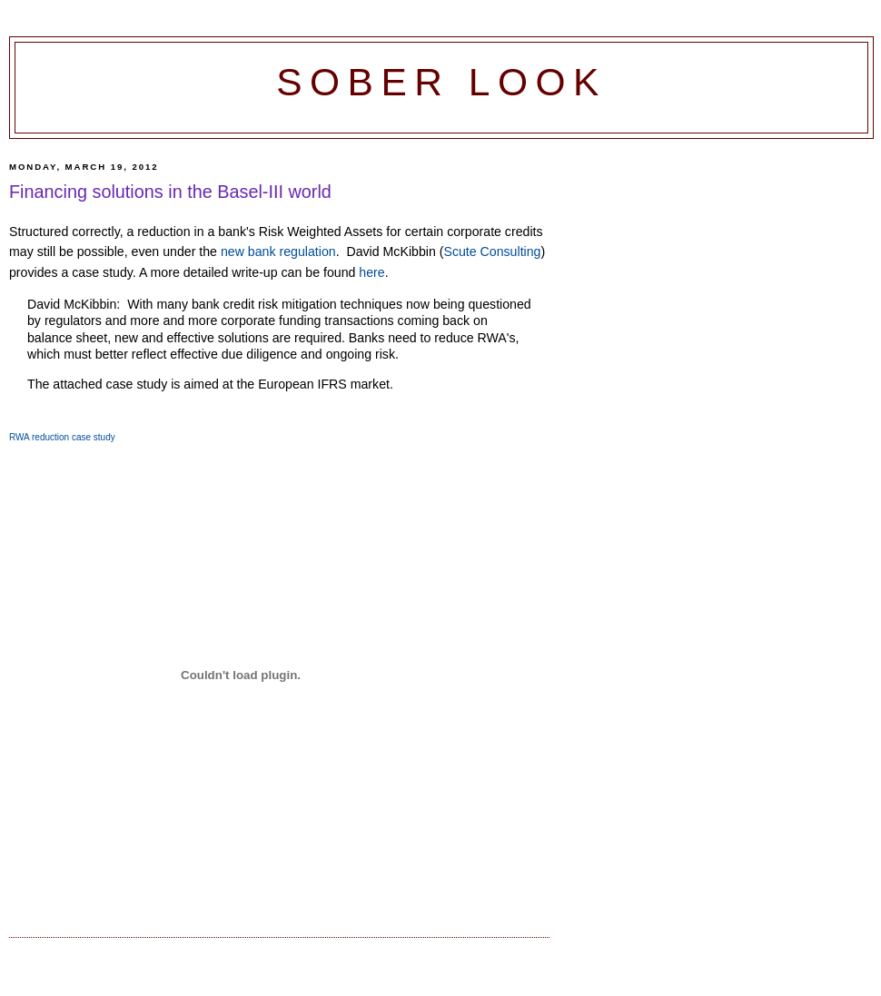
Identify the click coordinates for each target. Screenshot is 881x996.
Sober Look (441, 82)
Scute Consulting (491, 251)
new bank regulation (278, 251)
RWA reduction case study (62, 437)
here (371, 272)
